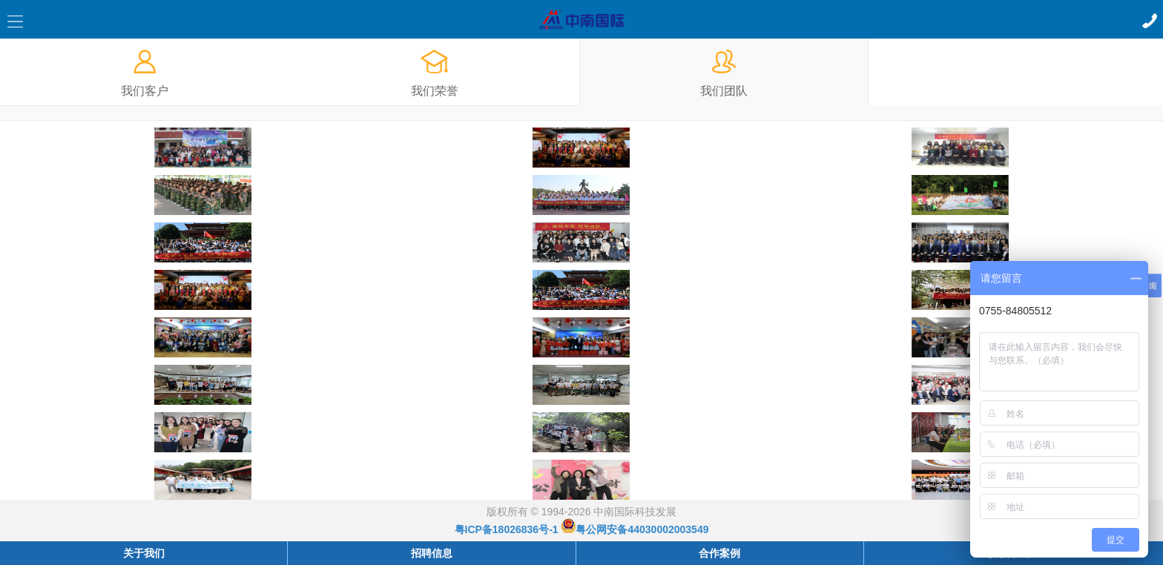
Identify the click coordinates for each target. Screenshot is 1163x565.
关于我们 (144, 553)
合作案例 (719, 553)
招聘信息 (431, 553)
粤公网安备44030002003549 (634, 529)
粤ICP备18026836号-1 (507, 529)
